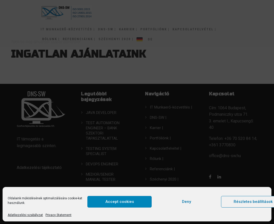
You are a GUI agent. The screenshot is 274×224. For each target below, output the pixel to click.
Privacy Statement (58, 215)
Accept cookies (119, 201)
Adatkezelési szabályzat (25, 215)
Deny (186, 201)
